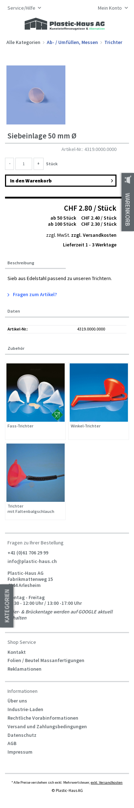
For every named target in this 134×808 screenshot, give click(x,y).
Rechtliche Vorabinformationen (43, 718)
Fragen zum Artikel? (32, 294)
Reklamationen (24, 669)
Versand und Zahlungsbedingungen (47, 726)
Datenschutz (22, 735)
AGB (12, 743)
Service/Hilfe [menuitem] (22, 8)
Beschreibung (21, 262)
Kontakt (17, 652)
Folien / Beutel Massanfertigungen (46, 660)
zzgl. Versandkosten (93, 235)
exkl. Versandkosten (107, 782)
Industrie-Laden (25, 709)
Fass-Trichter (20, 426)
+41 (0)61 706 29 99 (28, 552)
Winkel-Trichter (85, 426)
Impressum (20, 752)
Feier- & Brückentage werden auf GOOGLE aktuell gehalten (60, 614)
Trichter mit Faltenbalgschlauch (31, 509)
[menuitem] (111, 8)
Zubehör (16, 348)
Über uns (17, 700)
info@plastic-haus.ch (32, 561)
